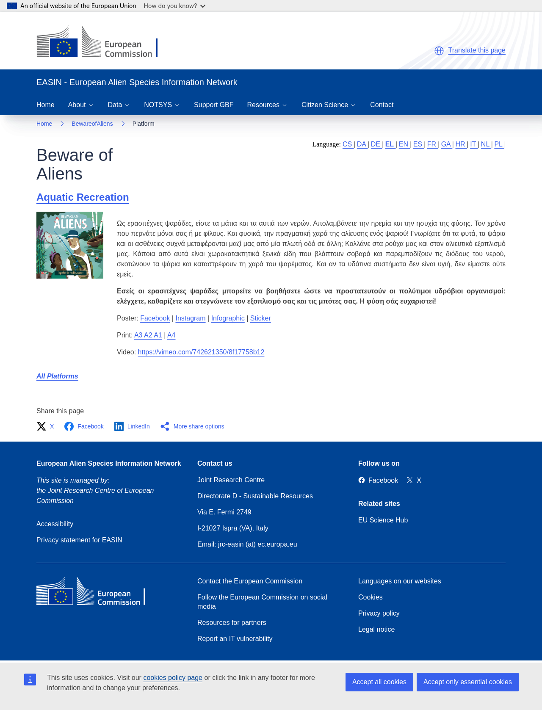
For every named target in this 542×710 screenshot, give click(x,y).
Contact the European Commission (249, 581)
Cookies (370, 597)
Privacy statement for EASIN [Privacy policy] (79, 540)
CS (348, 144)
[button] (439, 51)
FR (432, 144)
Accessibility (54, 524)
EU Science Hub (383, 520)
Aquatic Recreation (82, 197)
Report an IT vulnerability (235, 638)
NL (486, 144)
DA (362, 144)
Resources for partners (231, 622)
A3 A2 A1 (148, 335)
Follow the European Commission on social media (262, 602)
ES (418, 144)
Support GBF (213, 104)
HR (461, 144)
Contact (381, 104)
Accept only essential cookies (467, 681)
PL (499, 144)
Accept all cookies (379, 681)
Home (45, 104)
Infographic (228, 318)
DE (376, 144)
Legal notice (376, 629)
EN (404, 144)
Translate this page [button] (477, 50)
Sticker (260, 318)
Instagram (190, 318)
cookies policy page (172, 677)
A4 (171, 335)
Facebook (155, 318)
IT (474, 144)
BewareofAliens (92, 123)
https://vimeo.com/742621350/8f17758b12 (201, 352)
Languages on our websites (399, 581)
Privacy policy (379, 613)
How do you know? (175, 5)
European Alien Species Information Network (108, 463)
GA (447, 144)
